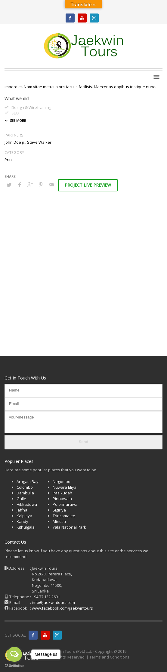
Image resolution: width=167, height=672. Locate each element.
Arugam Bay (28, 481)
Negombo (61, 481)
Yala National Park (69, 527)
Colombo (25, 487)
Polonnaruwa (65, 504)
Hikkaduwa (27, 504)
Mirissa (59, 521)
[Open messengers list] (14, 654)
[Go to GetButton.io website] (14, 666)
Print (9, 159)
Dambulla (25, 493)
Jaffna (22, 510)
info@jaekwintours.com (53, 602)
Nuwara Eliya (64, 487)
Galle (21, 498)
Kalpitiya (24, 515)
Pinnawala (62, 498)
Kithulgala (26, 527)
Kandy (22, 521)
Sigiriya (59, 510)
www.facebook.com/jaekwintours (62, 608)
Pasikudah (62, 493)
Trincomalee (64, 515)
